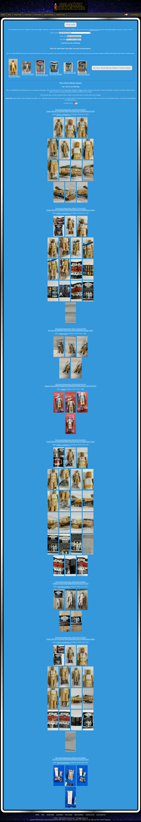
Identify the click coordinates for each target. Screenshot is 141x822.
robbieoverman (63, 333)
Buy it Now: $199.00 (28, 73)
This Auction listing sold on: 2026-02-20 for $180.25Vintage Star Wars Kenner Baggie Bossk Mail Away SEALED (70, 582)
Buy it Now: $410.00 (84, 73)
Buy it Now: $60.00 (14, 75)
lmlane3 (63, 389)
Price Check (37, 14)
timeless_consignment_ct (63, 114)
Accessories (27, 14)
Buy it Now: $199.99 (42, 74)
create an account (94, 29)
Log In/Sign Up (134, 14)
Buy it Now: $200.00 (56, 73)
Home (3, 14)
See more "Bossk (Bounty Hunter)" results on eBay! (112, 68)
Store (9, 14)
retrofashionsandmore (63, 586)
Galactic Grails (60, 14)
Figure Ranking (48, 14)
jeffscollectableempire (63, 762)
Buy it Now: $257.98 (70, 71)
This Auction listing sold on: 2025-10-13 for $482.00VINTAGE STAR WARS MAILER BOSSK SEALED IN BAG (70, 758)
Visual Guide (17, 14)
